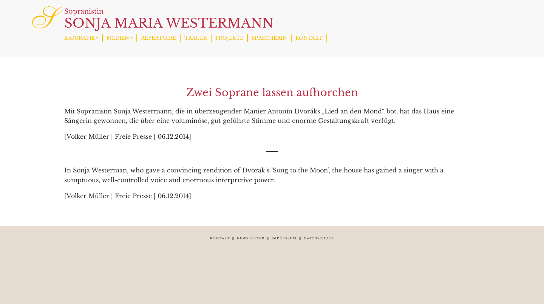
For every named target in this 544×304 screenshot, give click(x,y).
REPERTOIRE (158, 38)
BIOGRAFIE (79, 38)
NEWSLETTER (251, 238)
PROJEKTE (229, 38)
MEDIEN (118, 38)
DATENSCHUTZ (319, 238)
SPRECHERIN (269, 38)
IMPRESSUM (284, 238)
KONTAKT (309, 38)
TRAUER (195, 38)
